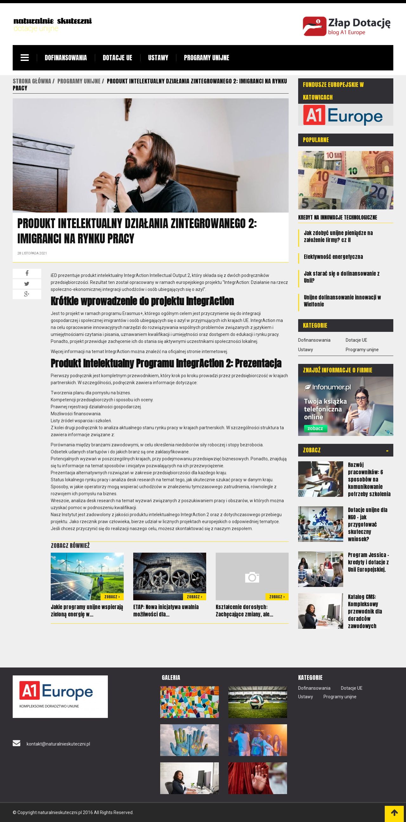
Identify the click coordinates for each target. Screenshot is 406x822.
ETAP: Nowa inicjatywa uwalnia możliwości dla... (166, 610)
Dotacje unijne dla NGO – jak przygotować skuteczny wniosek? (367, 524)
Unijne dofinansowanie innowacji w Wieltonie (342, 300)
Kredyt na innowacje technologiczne (337, 217)
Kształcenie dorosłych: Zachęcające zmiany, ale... (244, 610)
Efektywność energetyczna (333, 256)
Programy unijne (206, 57)
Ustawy (158, 57)
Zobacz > (112, 597)
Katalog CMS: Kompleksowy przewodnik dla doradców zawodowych (365, 611)
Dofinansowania (66, 57)
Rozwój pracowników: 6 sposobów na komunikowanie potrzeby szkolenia (369, 479)
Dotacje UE (117, 57)
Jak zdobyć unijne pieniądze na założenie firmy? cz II (338, 236)
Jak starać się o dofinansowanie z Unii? (342, 277)
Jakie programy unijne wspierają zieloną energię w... (87, 610)
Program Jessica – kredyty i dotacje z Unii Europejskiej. (368, 562)
